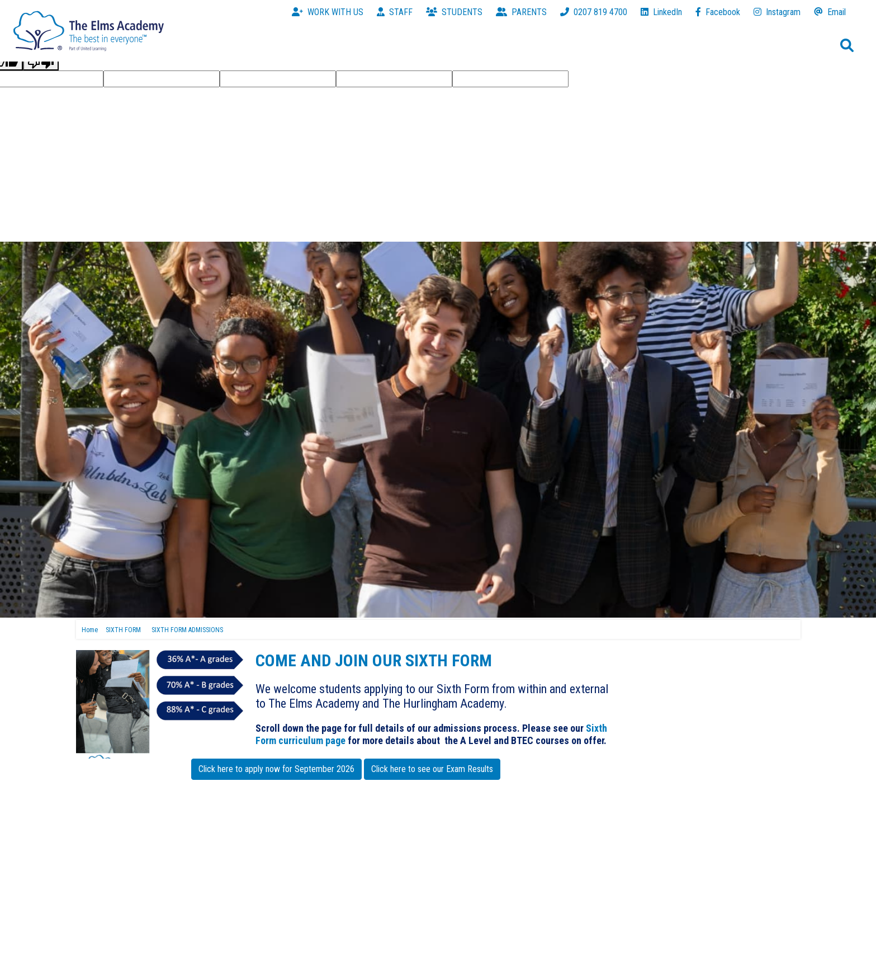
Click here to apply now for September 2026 (276, 769)
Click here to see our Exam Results (432, 769)
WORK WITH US (327, 12)
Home (90, 630)
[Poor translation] (41, 62)
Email (830, 12)
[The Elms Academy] (88, 30)
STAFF (395, 12)
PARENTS (521, 12)
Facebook (717, 12)
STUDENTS (454, 12)
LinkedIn (661, 12)
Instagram (777, 12)
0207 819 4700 (593, 12)
